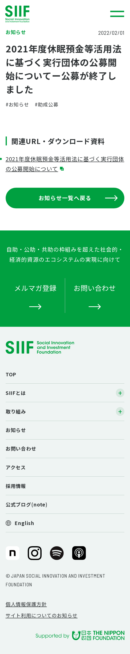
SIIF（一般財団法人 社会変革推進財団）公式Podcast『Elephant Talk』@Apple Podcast (79, 556)
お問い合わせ (21, 448)
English (24, 522)
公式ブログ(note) (26, 504)
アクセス (16, 467)
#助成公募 (47, 104)
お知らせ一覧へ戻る (78, 198)
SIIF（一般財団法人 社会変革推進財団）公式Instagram (35, 556)
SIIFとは (16, 392)
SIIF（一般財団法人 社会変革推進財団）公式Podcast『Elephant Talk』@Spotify (57, 556)
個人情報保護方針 (26, 603)
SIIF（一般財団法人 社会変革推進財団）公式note (12, 556)
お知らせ (16, 429)
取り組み (16, 411)
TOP (11, 374)
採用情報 (16, 485)
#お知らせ (17, 104)
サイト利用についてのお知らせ (42, 615)
